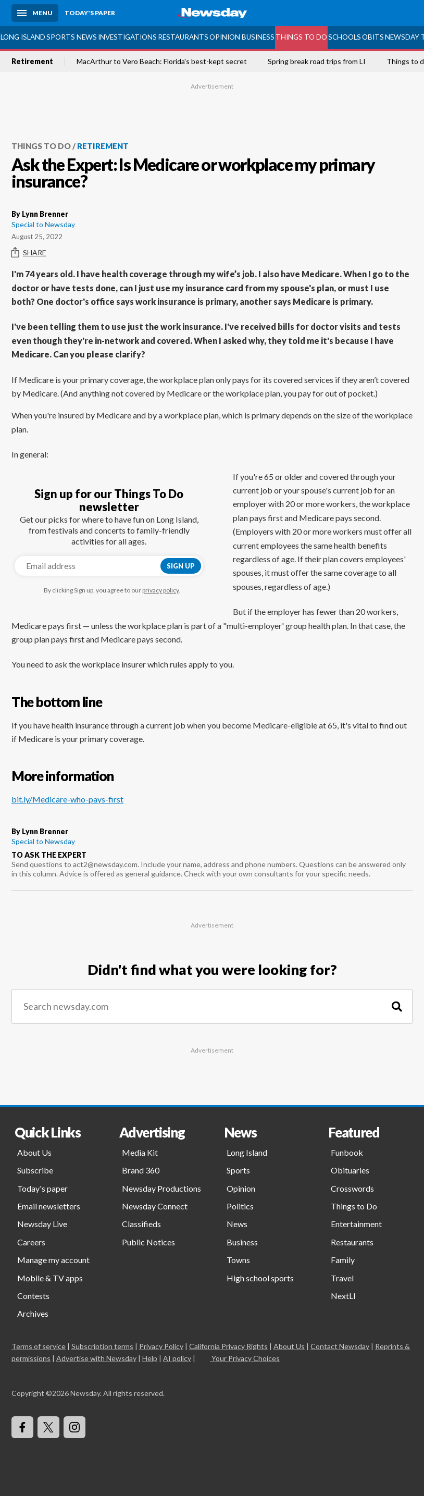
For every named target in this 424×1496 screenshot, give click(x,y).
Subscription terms (102, 1346)
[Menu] (34, 13)
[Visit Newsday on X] (48, 1427)
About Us (34, 1152)
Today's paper (42, 1188)
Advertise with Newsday (96, 1358)
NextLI (343, 1296)
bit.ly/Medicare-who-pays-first (67, 799)
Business (258, 37)
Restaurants (183, 37)
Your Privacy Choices (245, 1358)
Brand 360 (140, 1170)
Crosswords (352, 1188)
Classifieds (141, 1224)
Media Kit (140, 1152)
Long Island (23, 37)
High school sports (260, 1278)
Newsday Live (42, 1224)
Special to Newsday (43, 224)
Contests (33, 1296)
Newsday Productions (161, 1188)
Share (28, 252)
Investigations (127, 37)
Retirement (32, 61)
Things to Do (301, 37)
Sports (60, 37)
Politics (240, 1206)
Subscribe (35, 1170)
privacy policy (160, 590)
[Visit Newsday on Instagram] (74, 1427)
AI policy (177, 1358)
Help (149, 1358)
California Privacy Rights (228, 1346)
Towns (238, 1260)
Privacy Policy (161, 1346)
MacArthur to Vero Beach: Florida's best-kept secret (162, 61)
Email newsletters (48, 1206)
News (87, 37)
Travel (342, 1278)
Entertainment (356, 1224)
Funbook (347, 1152)
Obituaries (350, 1170)
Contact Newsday (339, 1346)
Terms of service (38, 1346)
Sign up (181, 566)
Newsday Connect (155, 1206)
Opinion (224, 37)
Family (343, 1260)
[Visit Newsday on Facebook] (22, 1427)
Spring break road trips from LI (317, 61)
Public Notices (148, 1242)
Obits (373, 37)
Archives (32, 1313)
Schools (344, 37)
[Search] (397, 1006)
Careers (31, 1242)
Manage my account (53, 1260)
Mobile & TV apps (50, 1278)
